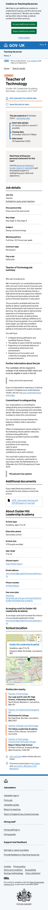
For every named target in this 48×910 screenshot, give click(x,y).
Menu (6, 55)
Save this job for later (19, 104)
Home (6, 68)
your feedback (32, 61)
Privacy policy (19, 866)
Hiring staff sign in (12, 830)
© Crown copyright (24, 904)
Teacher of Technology (18, 694)
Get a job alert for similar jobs (23, 98)
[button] (28, 660)
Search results (19, 68)
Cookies (7, 866)
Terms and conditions (13, 870)
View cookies (24, 37)
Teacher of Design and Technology (23, 726)
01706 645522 (12, 586)
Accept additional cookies (24, 24)
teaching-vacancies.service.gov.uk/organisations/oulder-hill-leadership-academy (23, 598)
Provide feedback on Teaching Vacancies (21, 854)
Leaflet (10, 682)
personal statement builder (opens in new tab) (22, 166)
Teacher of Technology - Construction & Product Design (22, 740)
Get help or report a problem (16, 850)
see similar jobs (23, 118)
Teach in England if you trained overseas (21, 814)
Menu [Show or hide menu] (42, 44)
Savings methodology (13, 873)
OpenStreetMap (27, 682)
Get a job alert (16, 756)
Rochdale (35, 763)
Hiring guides (10, 834)
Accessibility (30, 870)
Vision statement (32, 873)
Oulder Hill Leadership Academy (24, 644)
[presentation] (24, 660)
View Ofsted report (14, 564)
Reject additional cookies (24, 31)
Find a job (8, 800)
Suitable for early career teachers (20, 201)
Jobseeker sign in (11, 795)
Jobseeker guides (11, 805)
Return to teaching (12, 809)
